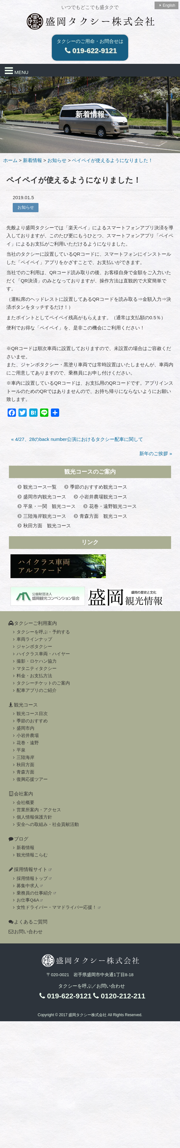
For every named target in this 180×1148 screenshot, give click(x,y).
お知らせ (25, 207)
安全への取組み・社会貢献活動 (45, 824)
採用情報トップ (31, 878)
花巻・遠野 (25, 742)
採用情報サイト (30, 869)
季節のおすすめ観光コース (98, 487)
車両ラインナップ (31, 639)
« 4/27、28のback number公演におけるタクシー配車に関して (77, 439)
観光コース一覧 (40, 487)
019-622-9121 (90, 51)
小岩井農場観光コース (103, 496)
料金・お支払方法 (31, 675)
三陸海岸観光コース (44, 516)
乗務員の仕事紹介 (33, 893)
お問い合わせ (25, 931)
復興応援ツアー (29, 779)
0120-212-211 (118, 996)
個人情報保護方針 (31, 817)
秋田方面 (22, 764)
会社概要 (22, 802)
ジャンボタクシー (31, 646)
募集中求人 (27, 885)
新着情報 (22, 847)
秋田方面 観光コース (47, 525)
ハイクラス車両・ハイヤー (40, 654)
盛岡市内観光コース (44, 496)
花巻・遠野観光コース (113, 506)
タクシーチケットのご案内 (40, 683)
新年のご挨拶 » (155, 453)
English (166, 5)
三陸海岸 (22, 757)
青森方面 (22, 772)
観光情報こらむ (29, 855)
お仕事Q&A (27, 900)
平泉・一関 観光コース (49, 506)
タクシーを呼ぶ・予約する (40, 632)
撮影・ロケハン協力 (34, 661)
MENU (16, 70)
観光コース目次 (29, 713)
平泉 (18, 750)
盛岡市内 (22, 728)
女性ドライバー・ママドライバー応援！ (55, 907)
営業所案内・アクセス (36, 809)
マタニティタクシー (34, 668)
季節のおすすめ (29, 721)
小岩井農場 (25, 735)
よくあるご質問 (27, 921)
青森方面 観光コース (103, 516)
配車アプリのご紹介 (34, 690)
